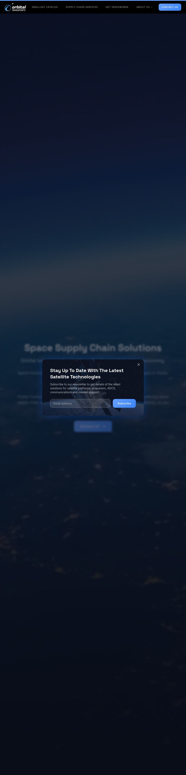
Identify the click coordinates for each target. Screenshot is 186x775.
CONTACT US (170, 7)
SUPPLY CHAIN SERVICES (82, 7)
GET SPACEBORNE (117, 7)
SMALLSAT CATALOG (45, 7)
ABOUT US (144, 7)
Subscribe (124, 403)
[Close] (139, 364)
